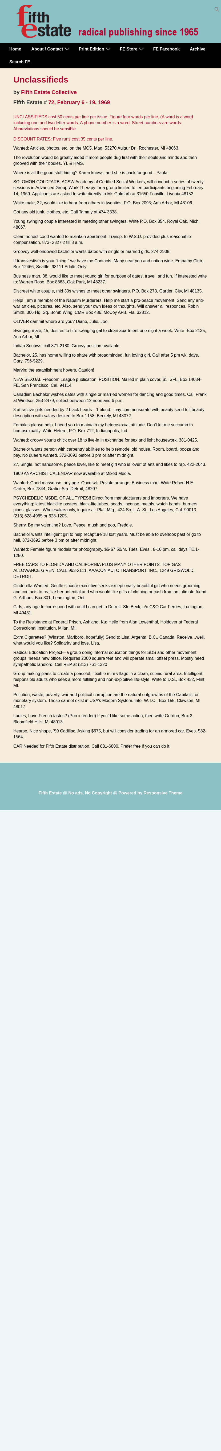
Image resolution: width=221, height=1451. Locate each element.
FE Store (132, 49)
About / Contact (51, 49)
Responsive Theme (163, 793)
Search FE (19, 62)
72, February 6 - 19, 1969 (79, 102)
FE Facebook (166, 49)
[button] (217, 10)
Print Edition (95, 49)
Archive (198, 49)
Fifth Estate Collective (49, 92)
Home (15, 49)
